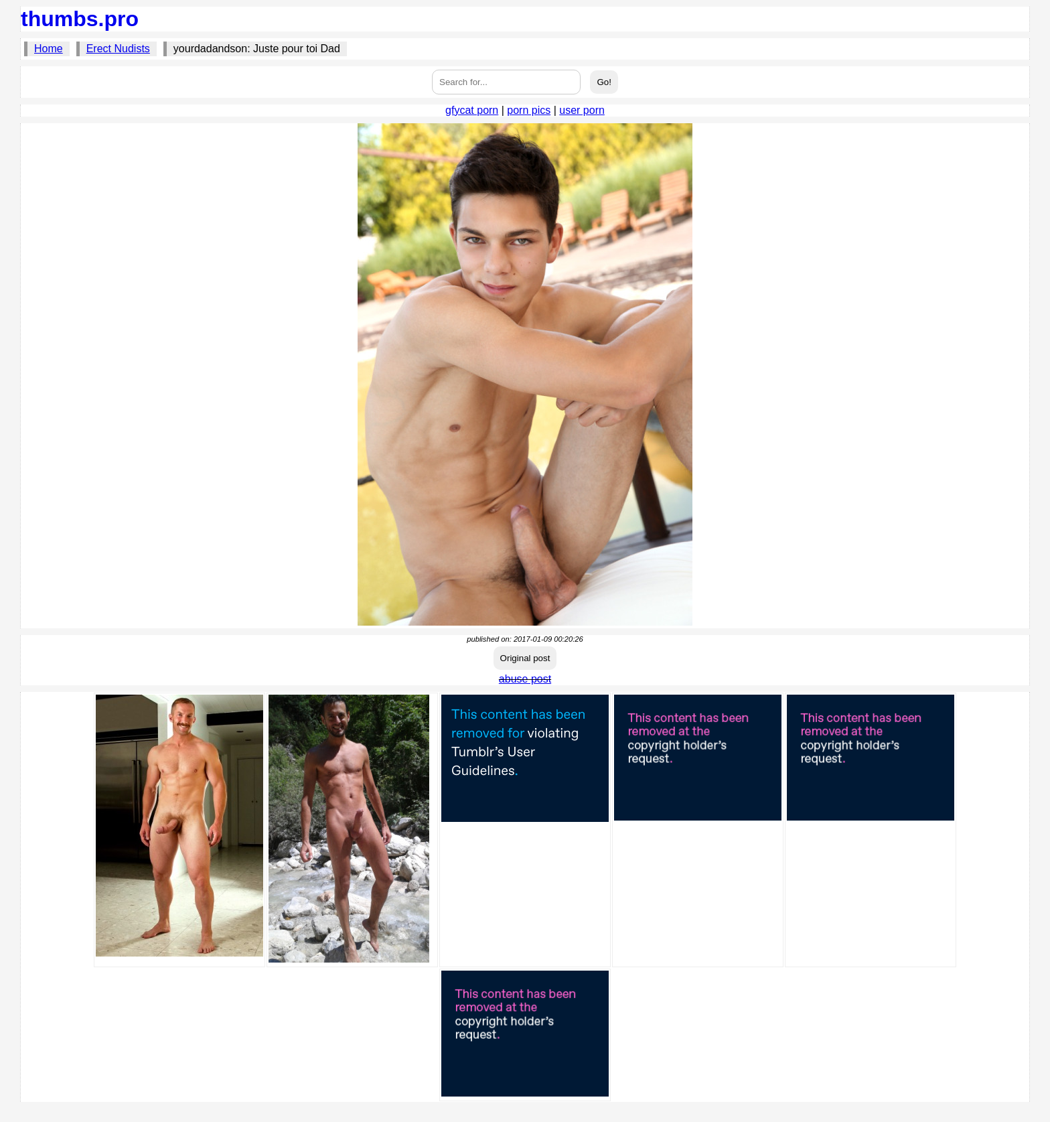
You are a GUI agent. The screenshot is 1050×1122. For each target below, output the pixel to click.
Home (48, 48)
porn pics (528, 110)
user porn (582, 110)
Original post (525, 658)
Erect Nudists (118, 48)
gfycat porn (471, 110)
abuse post (525, 679)
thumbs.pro (80, 19)
